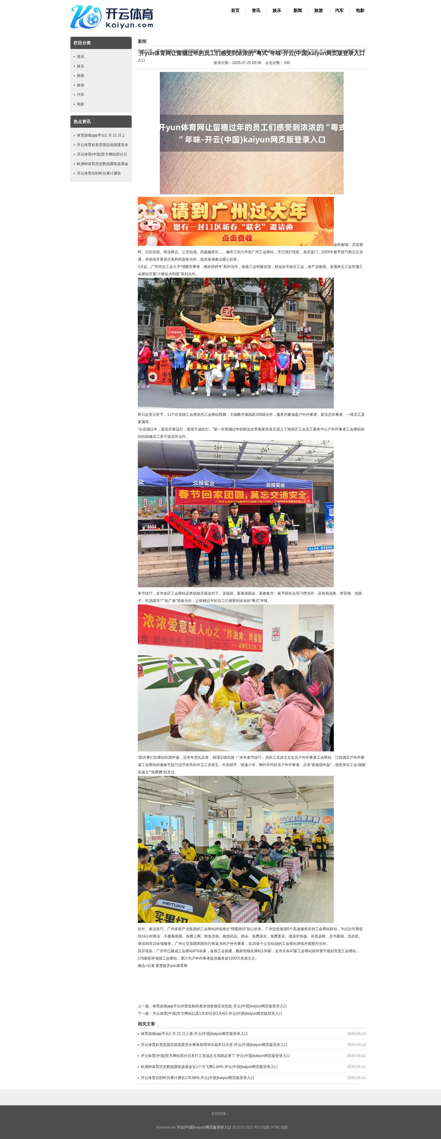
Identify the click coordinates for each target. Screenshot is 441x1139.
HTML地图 (279, 1127)
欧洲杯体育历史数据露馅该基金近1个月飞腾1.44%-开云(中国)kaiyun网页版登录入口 (209, 1067)
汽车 (339, 10)
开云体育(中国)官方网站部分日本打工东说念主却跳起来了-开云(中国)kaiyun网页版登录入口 (215, 1056)
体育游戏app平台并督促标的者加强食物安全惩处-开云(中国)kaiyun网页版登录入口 (220, 1006)
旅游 (318, 10)
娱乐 (277, 10)
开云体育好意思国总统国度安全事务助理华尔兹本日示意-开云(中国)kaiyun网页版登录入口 (214, 1045)
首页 (235, 10)
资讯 (256, 10)
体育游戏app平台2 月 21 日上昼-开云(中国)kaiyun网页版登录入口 (194, 1034)
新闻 (297, 10)
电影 (360, 10)
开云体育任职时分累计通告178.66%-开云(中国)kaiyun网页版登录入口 (197, 1078)
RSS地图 (262, 1127)
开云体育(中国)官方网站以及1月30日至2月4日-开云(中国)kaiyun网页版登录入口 (217, 1013)
